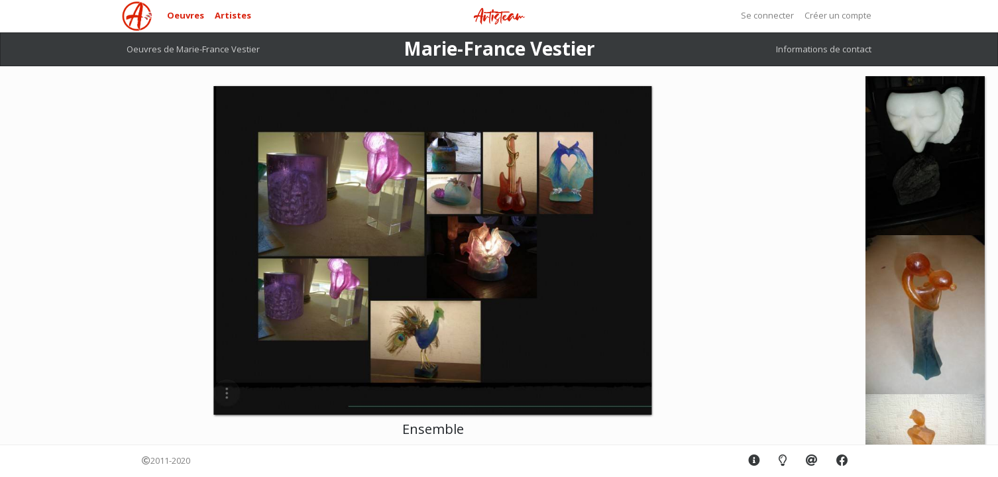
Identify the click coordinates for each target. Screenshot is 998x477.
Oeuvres (185, 15)
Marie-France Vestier (499, 48)
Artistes (233, 15)
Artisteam (499, 17)
